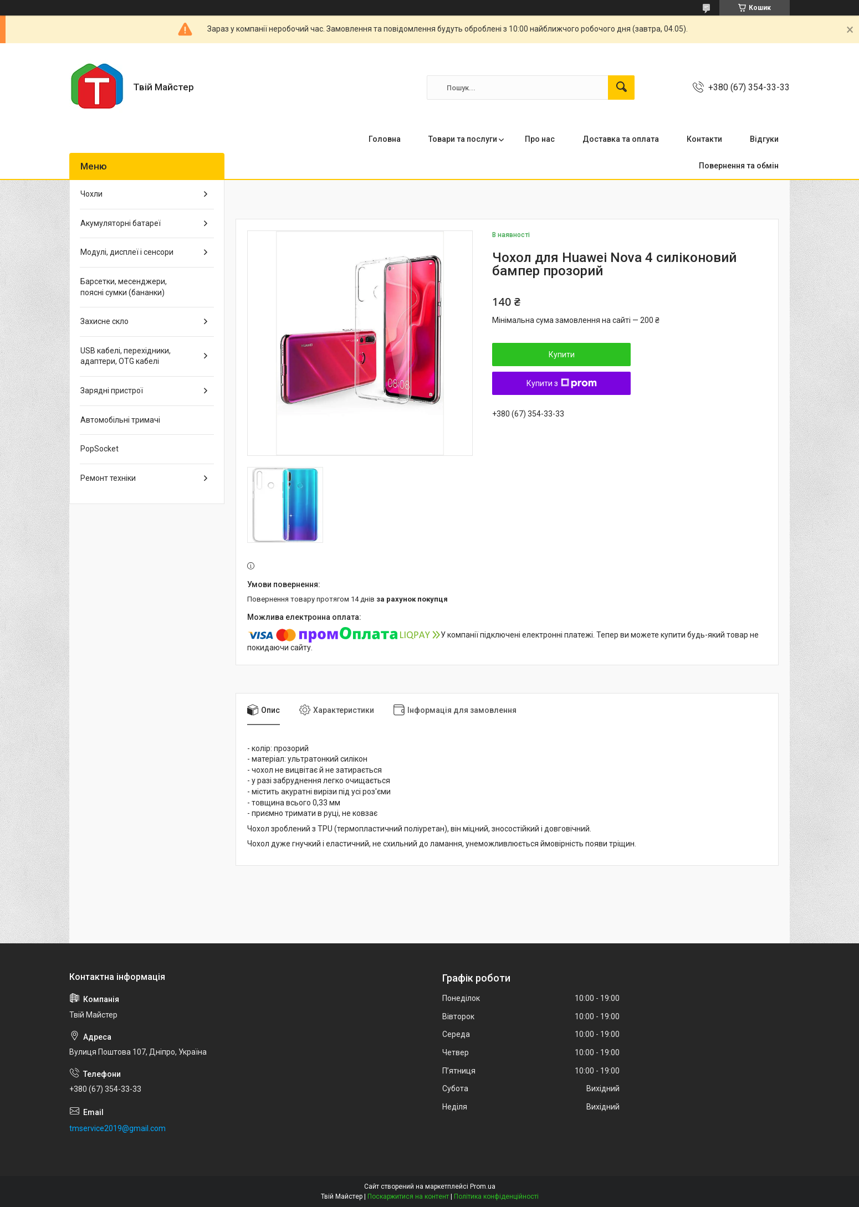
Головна (385, 139)
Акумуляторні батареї (120, 223)
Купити (562, 354)
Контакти (704, 139)
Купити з (561, 383)
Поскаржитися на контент (408, 1196)
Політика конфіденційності (496, 1196)
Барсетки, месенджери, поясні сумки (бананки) (123, 287)
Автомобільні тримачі (120, 419)
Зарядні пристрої (111, 390)
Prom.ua (482, 1186)
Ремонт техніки (108, 478)
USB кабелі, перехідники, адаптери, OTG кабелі (125, 356)
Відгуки (764, 139)
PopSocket (99, 448)
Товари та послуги (462, 139)
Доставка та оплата (620, 139)
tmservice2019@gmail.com (117, 1128)
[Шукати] (621, 87)
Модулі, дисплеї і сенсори (126, 252)
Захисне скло (104, 321)
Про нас (540, 139)
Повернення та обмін (739, 165)
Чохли (91, 193)
